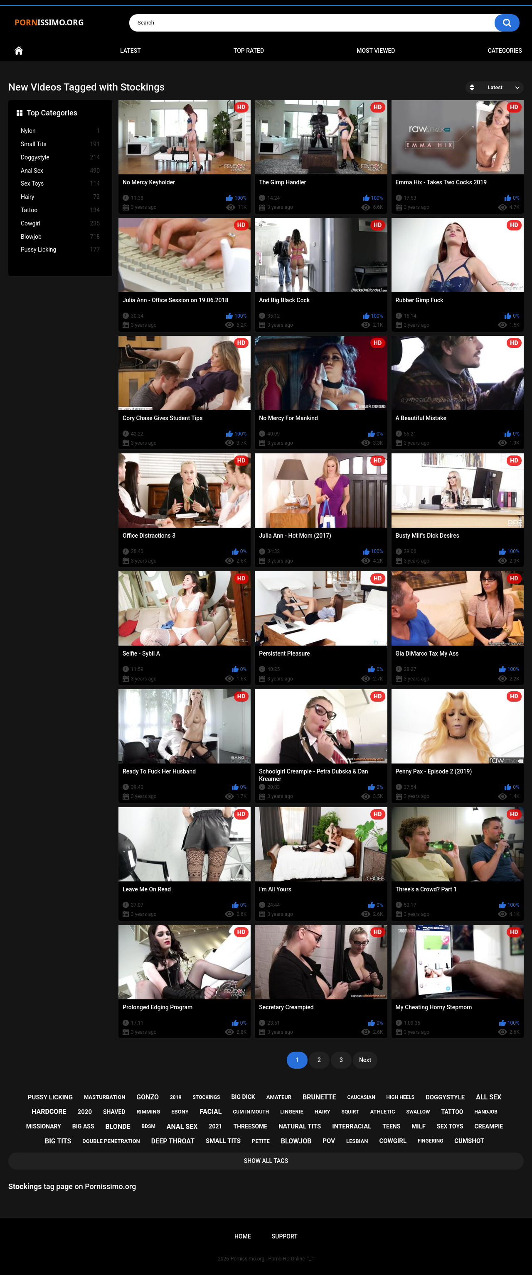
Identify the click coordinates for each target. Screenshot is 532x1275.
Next (365, 1060)
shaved (114, 1112)
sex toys (450, 1126)
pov (329, 1141)
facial (211, 1112)
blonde (118, 1127)
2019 (176, 1097)
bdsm (148, 1126)
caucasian (361, 1097)
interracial (351, 1126)
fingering (430, 1141)
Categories (505, 50)
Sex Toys (60, 183)
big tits (58, 1141)
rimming (148, 1112)
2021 (215, 1126)
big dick (243, 1097)
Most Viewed (376, 50)
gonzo (147, 1097)
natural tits (299, 1126)
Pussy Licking (60, 249)
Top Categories (52, 112)
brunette (319, 1097)
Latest (130, 50)
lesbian (357, 1141)
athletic (382, 1112)
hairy (322, 1112)
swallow (418, 1112)
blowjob (296, 1141)
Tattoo (60, 210)
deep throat (173, 1141)
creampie (489, 1126)
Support (285, 1236)
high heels (400, 1097)
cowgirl (392, 1141)
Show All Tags (266, 1161)
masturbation (104, 1097)
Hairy (60, 197)
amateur (278, 1097)
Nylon (60, 131)
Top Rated (249, 50)
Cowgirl (60, 223)
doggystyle (445, 1097)
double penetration (111, 1141)
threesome (250, 1126)
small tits (223, 1141)
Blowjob (60, 236)
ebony (180, 1112)
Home (18, 50)
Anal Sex (60, 170)
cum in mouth (251, 1112)
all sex (488, 1097)
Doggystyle (60, 157)
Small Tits (60, 144)
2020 (85, 1112)
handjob (486, 1112)
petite (261, 1141)
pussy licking (50, 1097)
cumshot (469, 1141)
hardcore (49, 1112)
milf (418, 1126)
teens (391, 1126)
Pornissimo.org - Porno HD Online (268, 1259)
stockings (206, 1097)
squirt (350, 1112)
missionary (43, 1126)
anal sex (182, 1127)
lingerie (291, 1112)
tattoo (452, 1112)
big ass (83, 1126)
